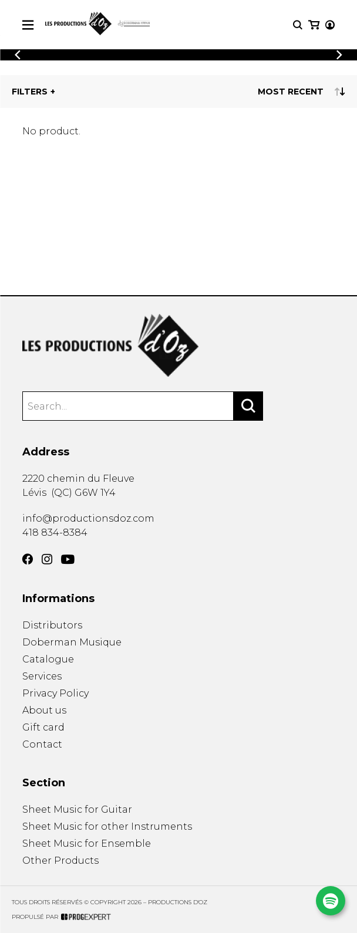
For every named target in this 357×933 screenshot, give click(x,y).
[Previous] (18, 54)
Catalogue (48, 659)
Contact (42, 744)
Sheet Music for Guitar (77, 809)
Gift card (43, 727)
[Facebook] (27, 559)
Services (42, 676)
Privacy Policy (55, 693)
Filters (30, 91)
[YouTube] (68, 559)
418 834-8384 (54, 532)
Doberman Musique (72, 642)
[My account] (330, 25)
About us (44, 710)
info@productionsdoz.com (88, 518)
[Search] (248, 406)
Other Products (60, 860)
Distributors (52, 625)
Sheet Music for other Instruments (107, 826)
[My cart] (313, 25)
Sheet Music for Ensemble (86, 843)
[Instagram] (47, 559)
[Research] (297, 25)
